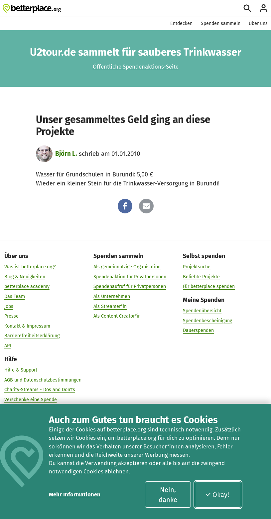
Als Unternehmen (111, 296)
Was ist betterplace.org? (30, 267)
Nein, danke (168, 495)
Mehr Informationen (74, 494)
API (7, 346)
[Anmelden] (263, 8)
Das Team (14, 296)
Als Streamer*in (110, 306)
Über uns (258, 23)
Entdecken (181, 23)
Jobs (8, 306)
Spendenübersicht (202, 311)
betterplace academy (27, 286)
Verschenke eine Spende (30, 399)
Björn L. (66, 153)
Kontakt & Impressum (27, 326)
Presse (11, 316)
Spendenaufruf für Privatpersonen (129, 286)
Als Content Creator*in (117, 316)
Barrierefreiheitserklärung (32, 336)
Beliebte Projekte (201, 276)
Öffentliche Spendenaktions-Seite (136, 66)
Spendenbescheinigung (207, 321)
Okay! (217, 495)
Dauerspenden (198, 330)
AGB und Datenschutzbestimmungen (42, 380)
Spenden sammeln (220, 23)
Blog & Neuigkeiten (24, 276)
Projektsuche (196, 267)
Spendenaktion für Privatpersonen (129, 276)
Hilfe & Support (20, 370)
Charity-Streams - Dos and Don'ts (39, 389)
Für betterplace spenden (209, 286)
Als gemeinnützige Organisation (127, 267)
